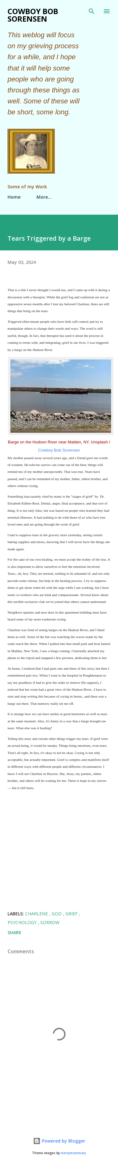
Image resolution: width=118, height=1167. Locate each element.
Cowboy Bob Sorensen (33, 15)
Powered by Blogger (59, 1141)
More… (44, 197)
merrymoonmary (73, 1153)
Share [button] (14, 932)
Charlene (37, 914)
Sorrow (49, 922)
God (57, 914)
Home (14, 197)
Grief (72, 914)
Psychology (23, 922)
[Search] (91, 11)
